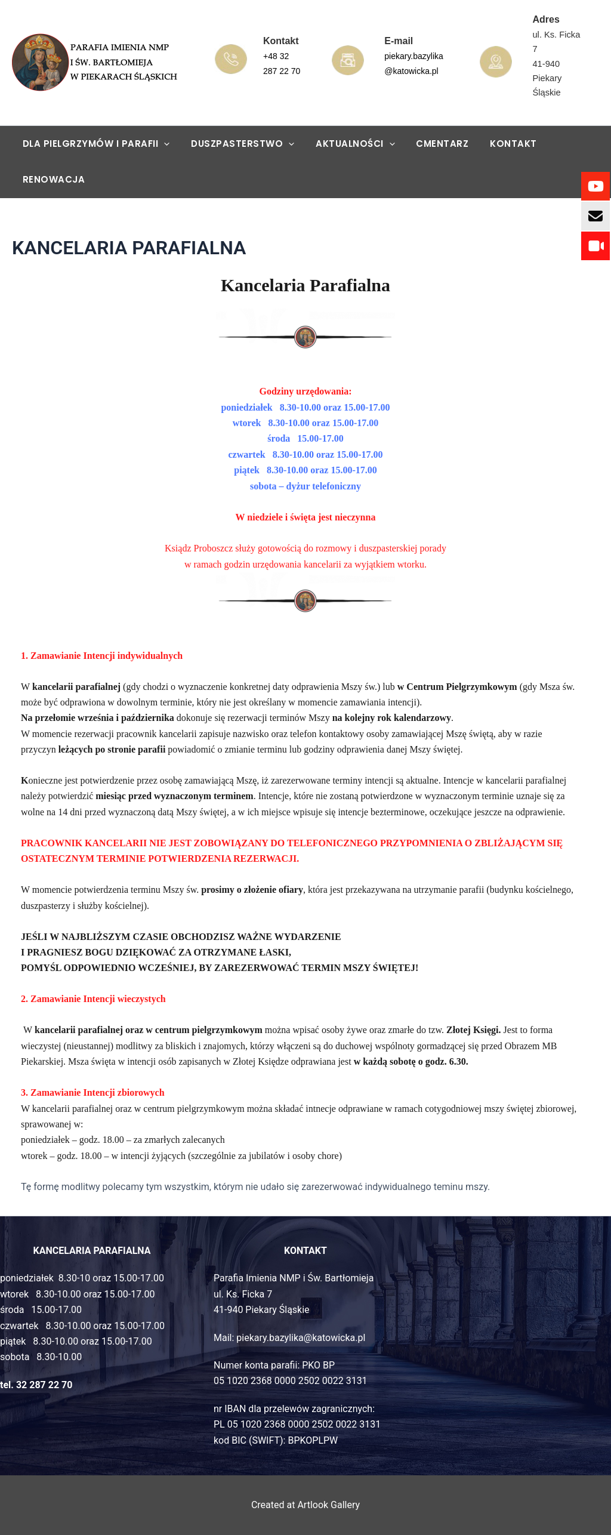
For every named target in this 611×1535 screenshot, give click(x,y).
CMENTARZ (430, 143)
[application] (162, 144)
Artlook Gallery (328, 1505)
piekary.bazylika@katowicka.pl (300, 1337)
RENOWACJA (52, 179)
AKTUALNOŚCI (347, 144)
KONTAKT (497, 143)
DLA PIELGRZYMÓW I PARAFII (94, 144)
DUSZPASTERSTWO (237, 144)
